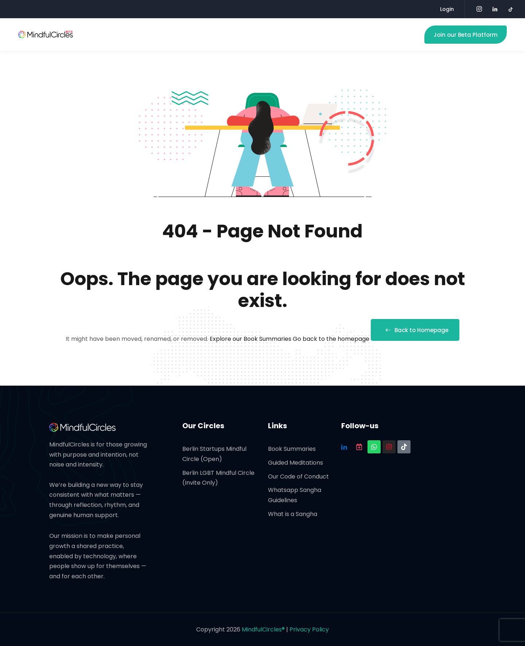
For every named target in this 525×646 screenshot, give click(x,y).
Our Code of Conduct (298, 476)
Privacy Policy (309, 629)
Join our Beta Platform (465, 35)
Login (447, 9)
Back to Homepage (415, 330)
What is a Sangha (292, 514)
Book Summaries (292, 449)
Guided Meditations (295, 462)
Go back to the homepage (331, 339)
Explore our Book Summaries (251, 339)
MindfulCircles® (264, 629)
